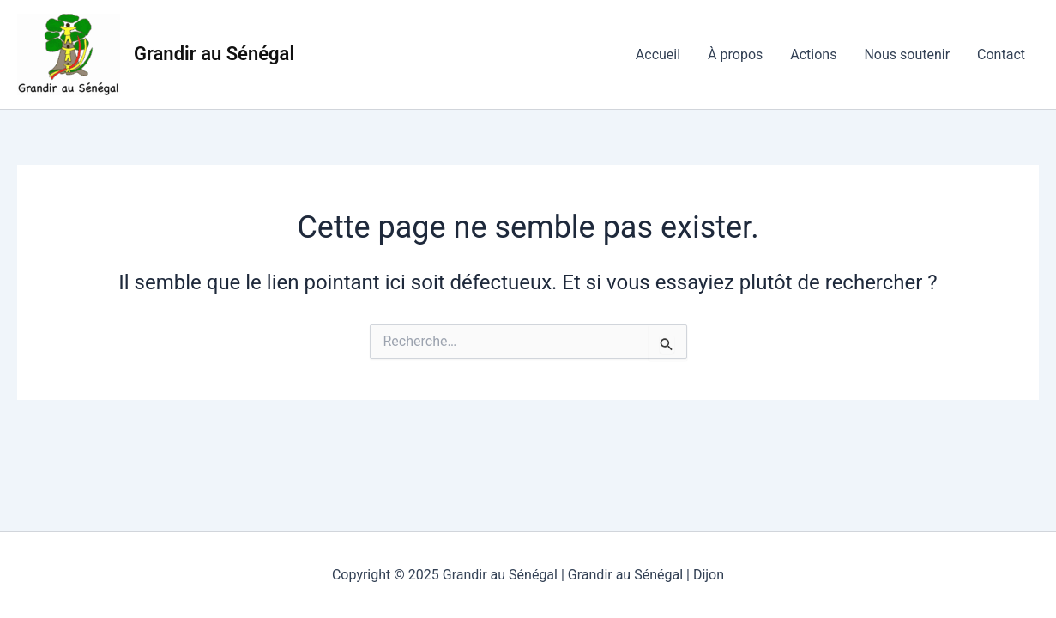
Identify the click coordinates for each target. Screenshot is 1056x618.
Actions (813, 54)
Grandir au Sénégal (214, 53)
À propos (735, 54)
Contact (1001, 54)
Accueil (658, 54)
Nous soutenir (907, 54)
